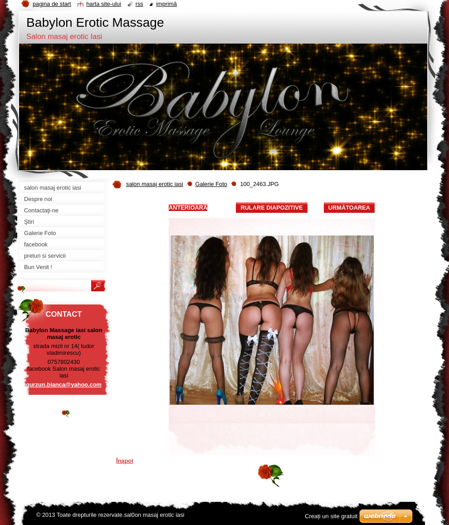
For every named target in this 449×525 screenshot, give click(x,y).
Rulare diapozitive (271, 207)
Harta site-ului (103, 3)
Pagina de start (52, 3)
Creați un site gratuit (331, 516)
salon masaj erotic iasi (154, 184)
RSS (139, 3)
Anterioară (188, 207)
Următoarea (349, 207)
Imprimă (166, 3)
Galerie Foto (211, 184)
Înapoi (124, 460)
